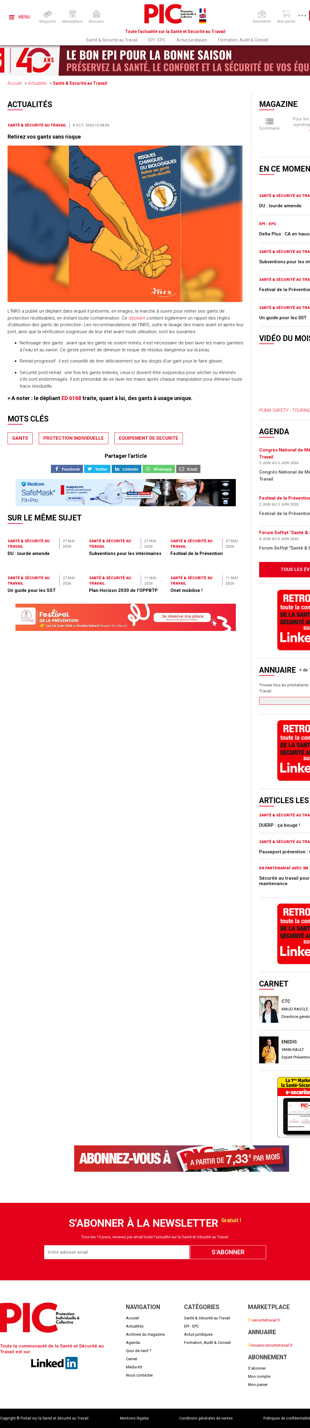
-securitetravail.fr (264, 1320)
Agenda (133, 1342)
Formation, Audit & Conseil (243, 40)
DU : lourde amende (29, 553)
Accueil (14, 83)
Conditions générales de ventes (206, 1418)
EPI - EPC (157, 40)
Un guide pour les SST (32, 590)
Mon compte (259, 1376)
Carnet (131, 1359)
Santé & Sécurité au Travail (111, 40)
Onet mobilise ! (186, 590)
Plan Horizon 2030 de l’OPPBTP (123, 590)
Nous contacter (139, 1375)
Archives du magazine (145, 1334)
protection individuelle (73, 438)
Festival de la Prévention (196, 553)
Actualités (37, 83)
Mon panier (258, 1384)
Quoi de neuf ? (138, 1350)
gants (20, 438)
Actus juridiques (191, 40)
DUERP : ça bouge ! (279, 825)
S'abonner (257, 1368)
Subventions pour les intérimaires (125, 553)
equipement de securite (148, 438)
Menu (19, 17)
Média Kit (134, 1367)
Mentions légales (134, 1418)
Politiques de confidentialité (286, 1418)
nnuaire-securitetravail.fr (270, 1345)
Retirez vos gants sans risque (44, 136)
